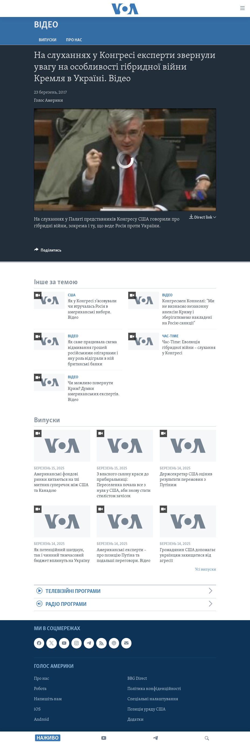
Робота (40, 689)
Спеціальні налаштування (152, 699)
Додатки (135, 719)
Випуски (47, 40)
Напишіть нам (48, 699)
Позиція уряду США (146, 709)
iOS (37, 709)
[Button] (47, 251)
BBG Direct (137, 679)
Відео (167, 295)
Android (41, 719)
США (71, 295)
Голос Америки (48, 100)
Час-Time (170, 336)
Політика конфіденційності (154, 689)
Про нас (74, 40)
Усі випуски (205, 570)
